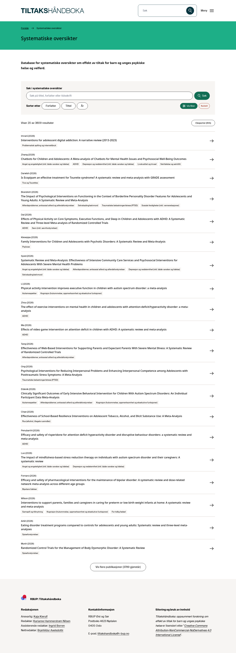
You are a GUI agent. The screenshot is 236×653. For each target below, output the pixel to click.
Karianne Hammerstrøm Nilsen (51, 621)
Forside (25, 28)
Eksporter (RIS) (203, 123)
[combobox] (162, 10)
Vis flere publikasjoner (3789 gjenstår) (118, 567)
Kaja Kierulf (41, 616)
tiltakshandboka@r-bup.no (113, 633)
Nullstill (204, 106)
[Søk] (190, 11)
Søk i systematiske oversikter (44, 88)
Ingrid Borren (57, 625)
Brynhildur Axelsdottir (50, 630)
